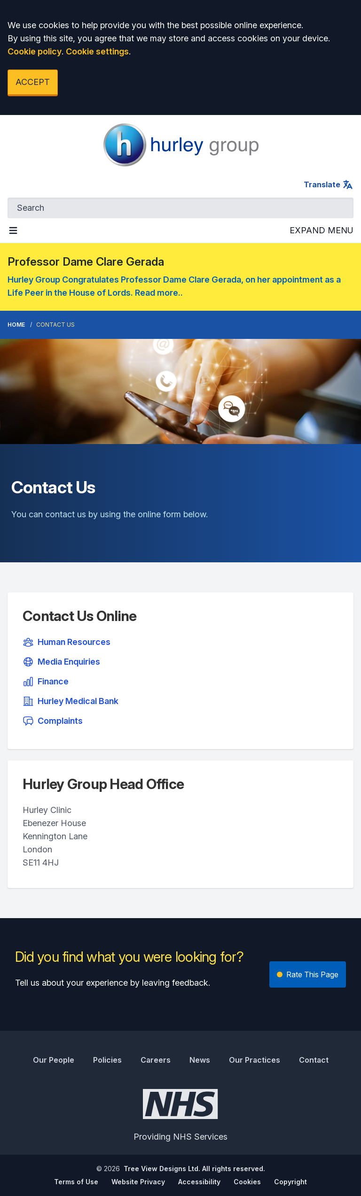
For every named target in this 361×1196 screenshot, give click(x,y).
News (199, 1060)
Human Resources (66, 642)
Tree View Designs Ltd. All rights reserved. (194, 1169)
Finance (46, 681)
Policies (107, 1060)
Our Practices (254, 1060)
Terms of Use (76, 1182)
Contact (314, 1060)
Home (16, 324)
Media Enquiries (61, 661)
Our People (53, 1060)
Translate (328, 184)
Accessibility (199, 1182)
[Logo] (180, 145)
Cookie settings (97, 51)
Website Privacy (138, 1182)
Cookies (247, 1182)
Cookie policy (35, 51)
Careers (156, 1060)
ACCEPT (33, 82)
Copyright (290, 1182)
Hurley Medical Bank (70, 701)
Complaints (53, 721)
